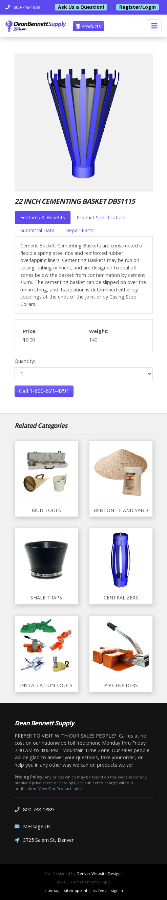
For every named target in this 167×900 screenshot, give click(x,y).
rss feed (99, 890)
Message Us (32, 826)
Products (88, 26)
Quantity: (25, 361)
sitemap (52, 890)
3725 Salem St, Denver (44, 840)
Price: (30, 331)
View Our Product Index (60, 788)
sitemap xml (75, 890)
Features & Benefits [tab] (42, 217)
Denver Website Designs (100, 873)
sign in (117, 890)
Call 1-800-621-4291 (44, 391)
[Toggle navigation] (154, 26)
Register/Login (137, 7)
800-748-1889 (34, 810)
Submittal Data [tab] (37, 230)
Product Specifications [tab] (102, 217)
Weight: (98, 331)
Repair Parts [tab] (79, 230)
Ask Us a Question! (81, 7)
